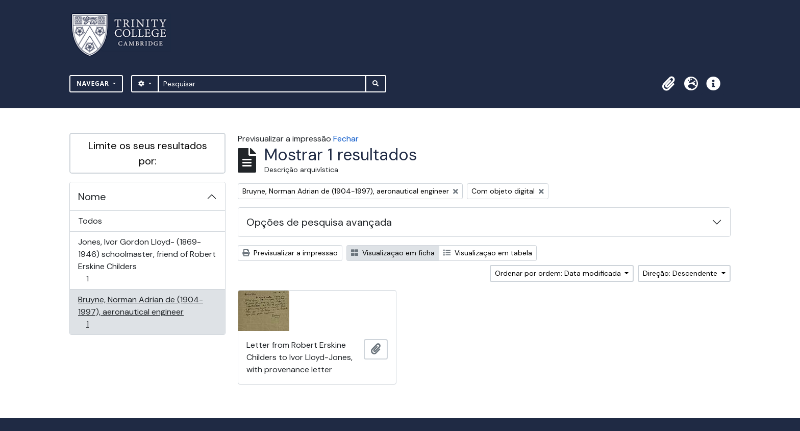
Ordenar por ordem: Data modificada (559, 273)
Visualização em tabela (487, 252)
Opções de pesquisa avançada (319, 222)
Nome (92, 196)
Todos (90, 221)
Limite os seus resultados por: (147, 153)
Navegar (94, 83)
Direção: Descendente (681, 273)
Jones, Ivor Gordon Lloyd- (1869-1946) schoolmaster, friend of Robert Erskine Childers (147, 260)
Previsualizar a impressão (290, 252)
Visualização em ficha (393, 252)
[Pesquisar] (262, 83)
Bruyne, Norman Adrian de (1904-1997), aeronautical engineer (140, 311)
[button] (668, 84)
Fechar (346, 138)
